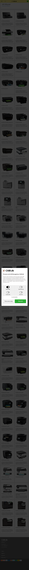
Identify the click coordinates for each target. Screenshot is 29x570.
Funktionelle (8, 294)
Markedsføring (21, 289)
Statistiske (21, 294)
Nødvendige (8, 289)
